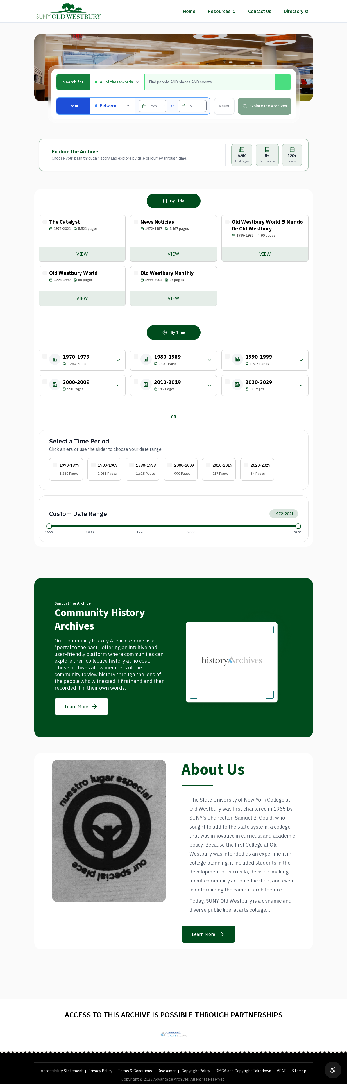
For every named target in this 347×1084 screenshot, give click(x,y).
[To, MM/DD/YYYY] (195, 106)
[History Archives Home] (68, 11)
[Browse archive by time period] (174, 332)
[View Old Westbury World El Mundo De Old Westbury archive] (265, 254)
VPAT (281, 1070)
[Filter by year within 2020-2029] (301, 385)
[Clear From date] (164, 106)
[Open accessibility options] (333, 1070)
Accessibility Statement (62, 1070)
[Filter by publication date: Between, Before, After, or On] (112, 106)
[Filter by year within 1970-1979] (118, 360)
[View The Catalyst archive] (82, 254)
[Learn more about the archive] (81, 706)
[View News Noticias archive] (173, 254)
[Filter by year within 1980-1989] (209, 360)
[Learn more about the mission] (208, 934)
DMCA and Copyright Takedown (243, 1070)
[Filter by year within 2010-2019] (209, 385)
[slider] (49, 526)
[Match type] (117, 82)
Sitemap (299, 1070)
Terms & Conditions (135, 1070)
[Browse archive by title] (174, 201)
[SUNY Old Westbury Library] (174, 1034)
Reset (224, 105)
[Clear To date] (200, 106)
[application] (173, 526)
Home (189, 11)
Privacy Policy (100, 1070)
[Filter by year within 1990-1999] (301, 360)
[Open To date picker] (184, 106)
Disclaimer (167, 1070)
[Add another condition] (283, 82)
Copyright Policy (196, 1070)
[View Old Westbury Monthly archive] (173, 298)
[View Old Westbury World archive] (82, 298)
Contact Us (259, 11)
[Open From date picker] (144, 106)
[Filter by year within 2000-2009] (118, 385)
